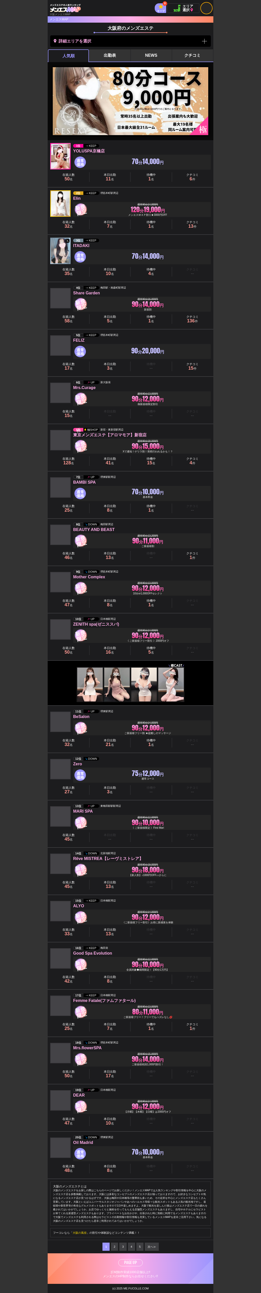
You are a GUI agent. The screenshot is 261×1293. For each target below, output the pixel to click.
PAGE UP (130, 1262)
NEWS (151, 55)
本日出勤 (110, 177)
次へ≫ (152, 1246)
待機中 (151, 177)
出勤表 (110, 55)
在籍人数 (68, 177)
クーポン (151, 224)
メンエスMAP (58, 19)
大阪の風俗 (80, 1232)
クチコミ (192, 55)
